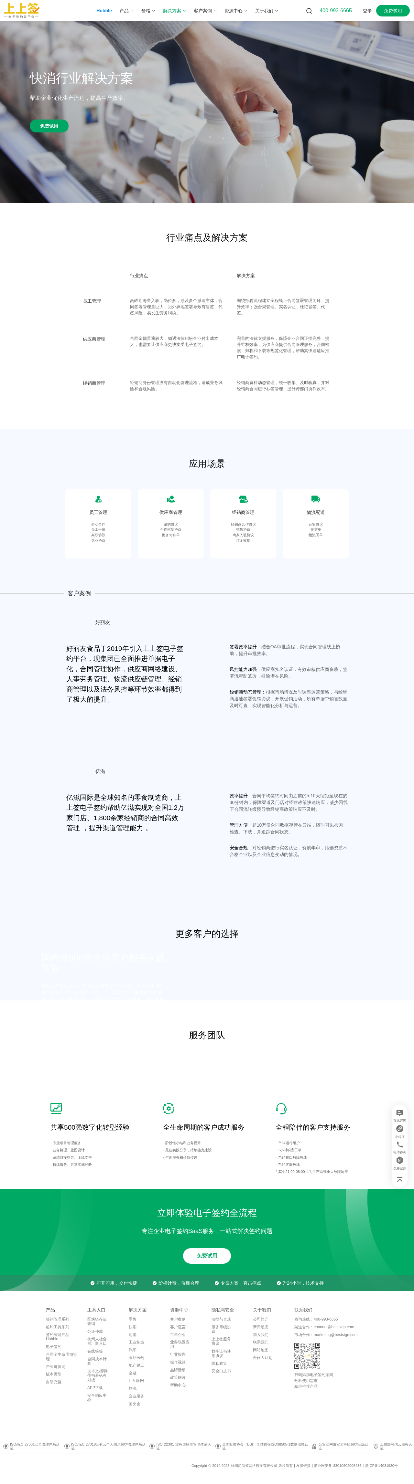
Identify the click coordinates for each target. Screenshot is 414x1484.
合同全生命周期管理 (61, 1356)
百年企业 (178, 1334)
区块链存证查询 (97, 1321)
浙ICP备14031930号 (381, 1466)
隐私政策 (219, 1363)
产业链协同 (55, 1366)
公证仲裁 (95, 1331)
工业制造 (136, 1342)
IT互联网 (136, 1380)
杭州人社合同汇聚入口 (97, 1341)
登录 (367, 10)
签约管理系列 (57, 1319)
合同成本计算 (97, 1361)
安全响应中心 (97, 1397)
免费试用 (393, 10)
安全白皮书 (221, 1371)
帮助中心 (178, 1385)
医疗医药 (136, 1357)
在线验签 (95, 1351)
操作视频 (178, 1362)
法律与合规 (221, 1319)
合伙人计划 (262, 1357)
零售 (132, 1319)
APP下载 (95, 1387)
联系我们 (260, 1342)
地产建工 (136, 1365)
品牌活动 (178, 1370)
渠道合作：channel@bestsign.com (324, 1327)
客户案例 (178, 1319)
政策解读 (178, 1377)
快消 (132, 1327)
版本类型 (53, 1374)
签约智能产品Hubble (57, 1337)
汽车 (132, 1350)
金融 (132, 1373)
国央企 (134, 1404)
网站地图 (260, 1350)
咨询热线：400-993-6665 (316, 1319)
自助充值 (53, 1382)
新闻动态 (260, 1327)
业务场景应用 (180, 1344)
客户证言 (178, 1327)
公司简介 (260, 1319)
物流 (132, 1388)
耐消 (132, 1334)
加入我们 (260, 1334)
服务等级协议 (221, 1329)
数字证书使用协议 (221, 1353)
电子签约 (53, 1346)
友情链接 (303, 1466)
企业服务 (136, 1396)
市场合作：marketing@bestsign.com (326, 1334)
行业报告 (178, 1354)
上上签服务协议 (221, 1341)
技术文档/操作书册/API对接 (97, 1375)
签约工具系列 (57, 1327)
